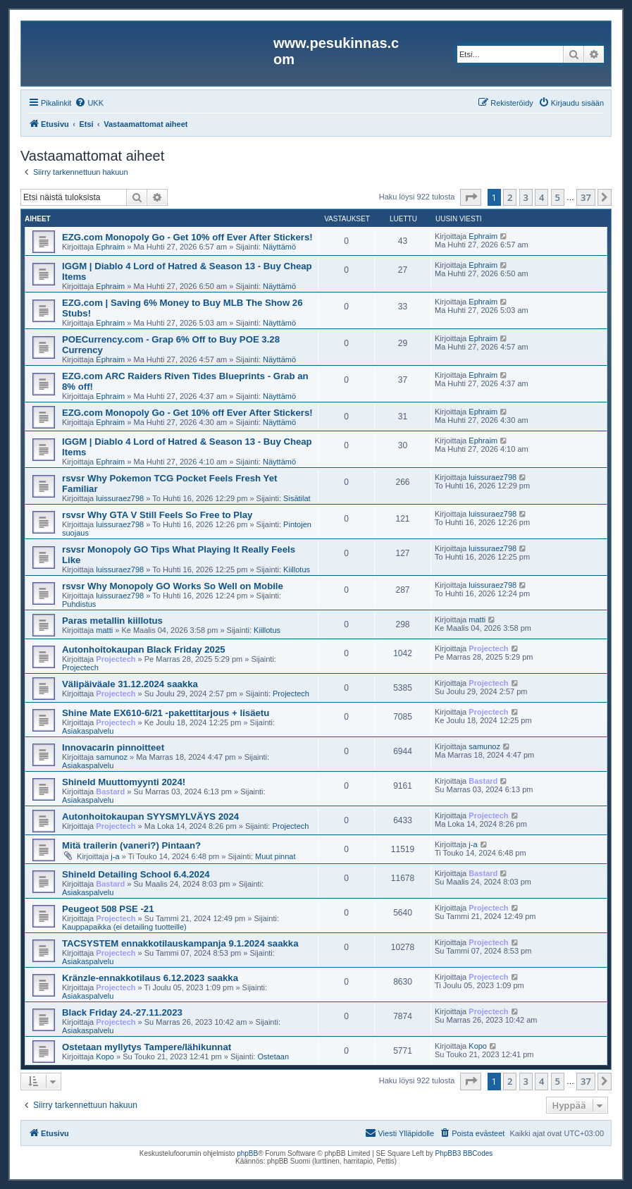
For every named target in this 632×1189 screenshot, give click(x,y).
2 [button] (509, 197)
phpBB (247, 1153)
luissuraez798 (120, 498)
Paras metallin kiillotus (112, 620)
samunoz (112, 757)
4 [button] (541, 197)
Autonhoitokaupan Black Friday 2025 (143, 649)
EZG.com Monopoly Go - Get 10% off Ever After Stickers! (187, 237)
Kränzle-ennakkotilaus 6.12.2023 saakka (150, 978)
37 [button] (586, 197)
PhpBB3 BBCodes (464, 1153)
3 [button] (525, 197)
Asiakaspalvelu (87, 731)
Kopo (105, 1056)
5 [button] (557, 197)
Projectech (115, 659)
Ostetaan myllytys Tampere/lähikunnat (146, 1047)
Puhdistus (79, 604)
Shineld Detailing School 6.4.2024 (136, 874)
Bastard (110, 791)
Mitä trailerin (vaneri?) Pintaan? (131, 845)
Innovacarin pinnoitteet (113, 747)
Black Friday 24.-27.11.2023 (122, 1012)
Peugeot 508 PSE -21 (108, 909)
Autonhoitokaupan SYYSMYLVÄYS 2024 (150, 816)
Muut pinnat (275, 856)
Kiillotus (296, 569)
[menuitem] (89, 102)
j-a (115, 856)
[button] (470, 197)
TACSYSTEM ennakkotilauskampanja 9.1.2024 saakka (180, 943)
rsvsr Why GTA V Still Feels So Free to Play (157, 515)
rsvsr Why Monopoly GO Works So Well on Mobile (172, 586)
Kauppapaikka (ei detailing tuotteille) (124, 927)
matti (104, 630)
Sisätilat (297, 498)
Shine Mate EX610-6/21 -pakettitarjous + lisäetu (165, 713)
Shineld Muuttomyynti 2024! (123, 782)
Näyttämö (279, 246)
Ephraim (110, 246)
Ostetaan (273, 1056)
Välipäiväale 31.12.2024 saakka (130, 684)
